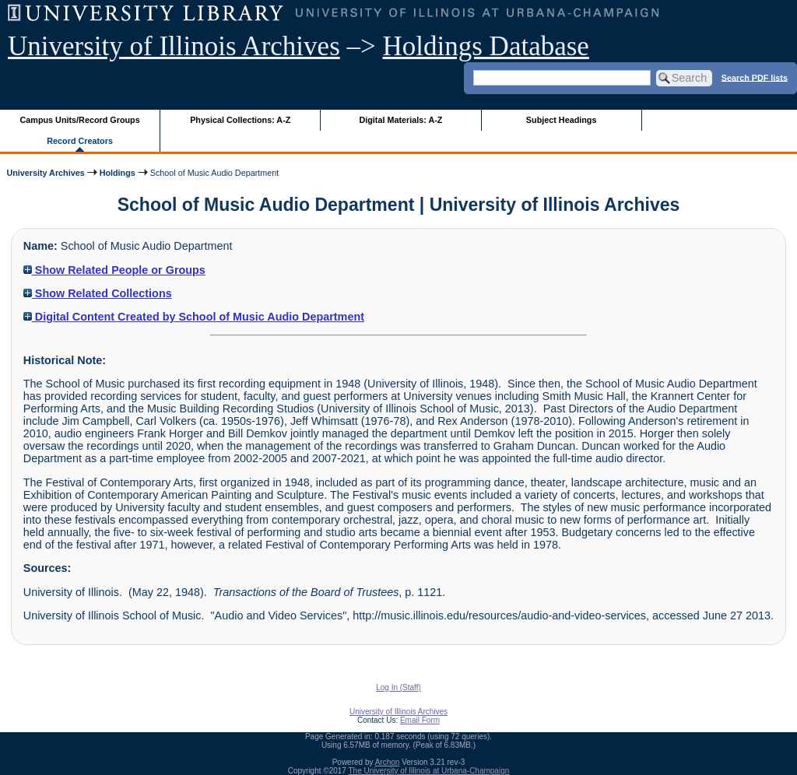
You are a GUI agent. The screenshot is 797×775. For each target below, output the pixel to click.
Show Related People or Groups (114, 270)
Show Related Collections (97, 293)
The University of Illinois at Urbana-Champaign (429, 770)
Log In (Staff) (398, 687)
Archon (387, 762)
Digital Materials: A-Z (400, 119)
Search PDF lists (755, 77)
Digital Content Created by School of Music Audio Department (193, 316)
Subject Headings (561, 119)
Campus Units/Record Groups (80, 119)
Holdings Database (486, 46)
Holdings (117, 172)
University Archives (45, 172)
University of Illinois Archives (174, 46)
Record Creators (80, 141)
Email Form (420, 720)
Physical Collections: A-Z (240, 119)
